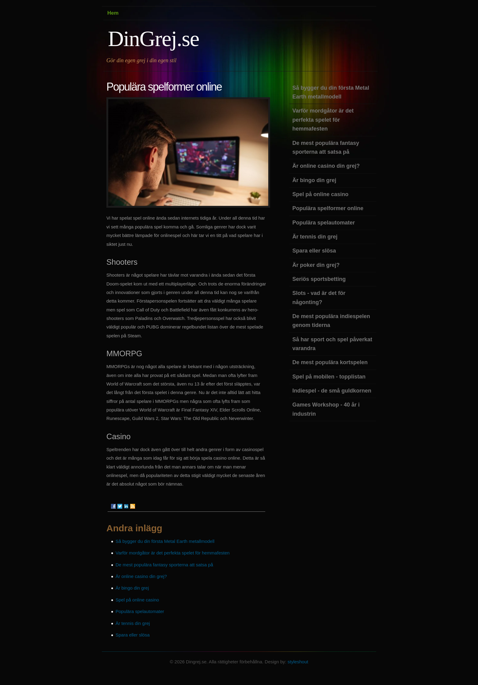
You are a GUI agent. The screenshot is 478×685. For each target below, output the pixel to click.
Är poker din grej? (316, 265)
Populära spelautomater (140, 611)
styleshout (297, 661)
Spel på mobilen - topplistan (329, 377)
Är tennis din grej (133, 623)
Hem (113, 13)
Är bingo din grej (132, 587)
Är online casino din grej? (141, 576)
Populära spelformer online (327, 208)
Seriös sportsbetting (319, 279)
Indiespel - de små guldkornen (331, 391)
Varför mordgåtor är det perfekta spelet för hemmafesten (173, 552)
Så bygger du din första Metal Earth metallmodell (165, 541)
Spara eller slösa (133, 634)
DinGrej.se (153, 39)
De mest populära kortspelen (330, 362)
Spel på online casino (137, 599)
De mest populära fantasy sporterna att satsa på (164, 564)
